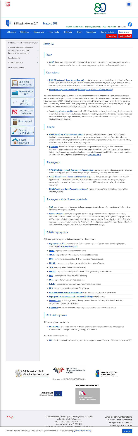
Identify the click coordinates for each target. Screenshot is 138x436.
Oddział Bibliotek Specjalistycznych (23, 43)
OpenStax (53, 146)
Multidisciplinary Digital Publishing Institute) (81, 89)
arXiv (70, 111)
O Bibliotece (25, 32)
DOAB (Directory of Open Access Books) (66, 134)
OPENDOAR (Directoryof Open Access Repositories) (71, 170)
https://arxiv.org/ (61, 111)
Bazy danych (39, 32)
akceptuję (127, 431)
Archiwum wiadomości (17, 67)
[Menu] (129, 4)
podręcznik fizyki (94, 154)
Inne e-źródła (55, 32)
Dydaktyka (68, 32)
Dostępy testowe (108, 32)
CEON (51, 250)
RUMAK (52, 263)
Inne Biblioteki (23, 58)
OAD (51, 207)
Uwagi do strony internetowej (118, 417)
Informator (111, 36)
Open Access (125, 32)
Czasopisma (91, 32)
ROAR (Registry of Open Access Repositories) (68, 189)
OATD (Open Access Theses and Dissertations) (69, 177)
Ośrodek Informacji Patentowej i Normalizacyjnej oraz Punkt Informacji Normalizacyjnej (23, 50)
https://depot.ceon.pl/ (67, 246)
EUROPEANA (54, 327)
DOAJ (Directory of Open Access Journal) (66, 80)
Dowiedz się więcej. (83, 430)
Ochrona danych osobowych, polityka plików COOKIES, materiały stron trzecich (119, 422)
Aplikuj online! (125, 36)
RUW (51, 259)
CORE (51, 62)
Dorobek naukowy (23, 62)
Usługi (80, 32)
